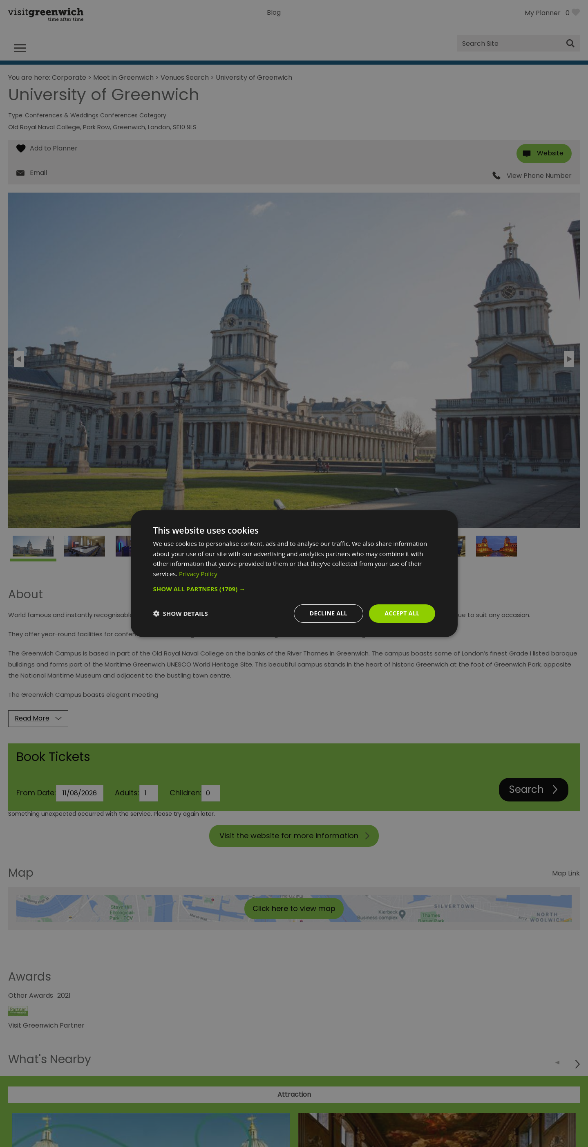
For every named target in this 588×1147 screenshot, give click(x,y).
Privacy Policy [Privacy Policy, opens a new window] (198, 574)
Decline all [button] (328, 613)
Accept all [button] (402, 613)
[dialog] (294, 573)
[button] (294, 589)
